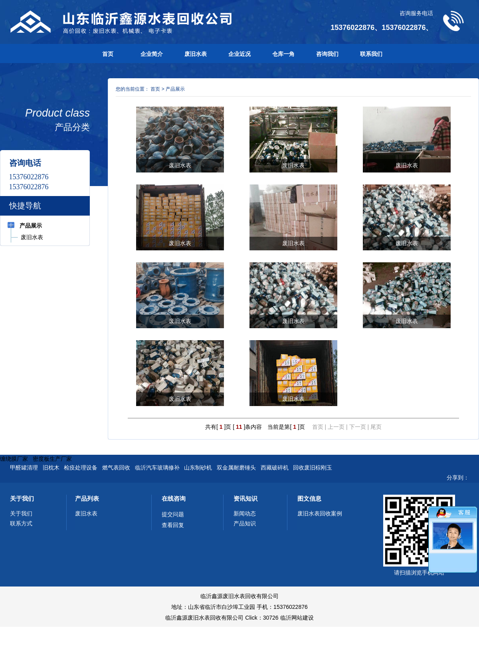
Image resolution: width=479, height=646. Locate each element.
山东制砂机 (198, 467)
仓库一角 (283, 54)
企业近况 (239, 54)
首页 (107, 54)
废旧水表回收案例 (319, 513)
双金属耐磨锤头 (236, 467)
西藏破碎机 (275, 467)
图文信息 (309, 498)
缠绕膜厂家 (14, 459)
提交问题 (173, 514)
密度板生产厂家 (52, 459)
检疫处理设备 (80, 467)
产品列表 (87, 498)
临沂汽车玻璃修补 (157, 467)
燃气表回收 (116, 467)
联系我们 (371, 54)
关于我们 (22, 498)
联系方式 (21, 523)
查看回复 (173, 525)
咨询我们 (327, 54)
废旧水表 (195, 54)
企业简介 (152, 54)
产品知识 (245, 523)
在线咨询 (174, 498)
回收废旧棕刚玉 (312, 467)
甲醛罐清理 (24, 467)
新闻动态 (245, 513)
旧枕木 (51, 467)
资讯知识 (245, 498)
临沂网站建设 (297, 617)
